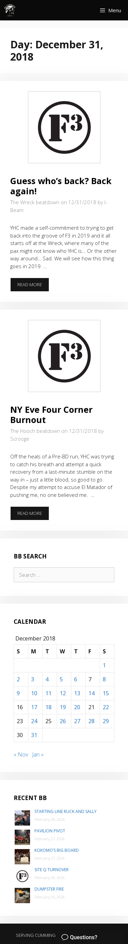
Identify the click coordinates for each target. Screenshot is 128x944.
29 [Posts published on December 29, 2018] (106, 721)
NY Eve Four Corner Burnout (51, 414)
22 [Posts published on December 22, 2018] (106, 707)
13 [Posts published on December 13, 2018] (77, 693)
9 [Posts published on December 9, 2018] (18, 693)
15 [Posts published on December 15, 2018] (106, 693)
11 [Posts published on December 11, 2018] (48, 693)
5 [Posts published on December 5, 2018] (61, 679)
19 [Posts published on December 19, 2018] (63, 707)
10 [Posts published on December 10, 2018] (34, 693)
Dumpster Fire (49, 889)
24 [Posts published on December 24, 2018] (34, 721)
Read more (33, 286)
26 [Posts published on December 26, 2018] (63, 721)
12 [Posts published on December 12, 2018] (63, 693)
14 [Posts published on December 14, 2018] (91, 693)
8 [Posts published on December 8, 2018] (104, 679)
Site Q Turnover (51, 870)
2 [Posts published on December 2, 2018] (18, 679)
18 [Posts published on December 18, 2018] (48, 707)
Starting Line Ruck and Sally (65, 811)
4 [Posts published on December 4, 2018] (46, 679)
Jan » (38, 754)
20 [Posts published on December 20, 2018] (77, 707)
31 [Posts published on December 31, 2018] (34, 735)
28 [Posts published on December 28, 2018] (91, 721)
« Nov (21, 754)
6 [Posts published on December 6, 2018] (75, 679)
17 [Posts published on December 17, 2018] (34, 707)
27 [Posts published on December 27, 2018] (77, 721)
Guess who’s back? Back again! (61, 186)
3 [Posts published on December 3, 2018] (32, 679)
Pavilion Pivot (49, 831)
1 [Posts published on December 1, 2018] (104, 665)
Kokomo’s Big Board (56, 850)
